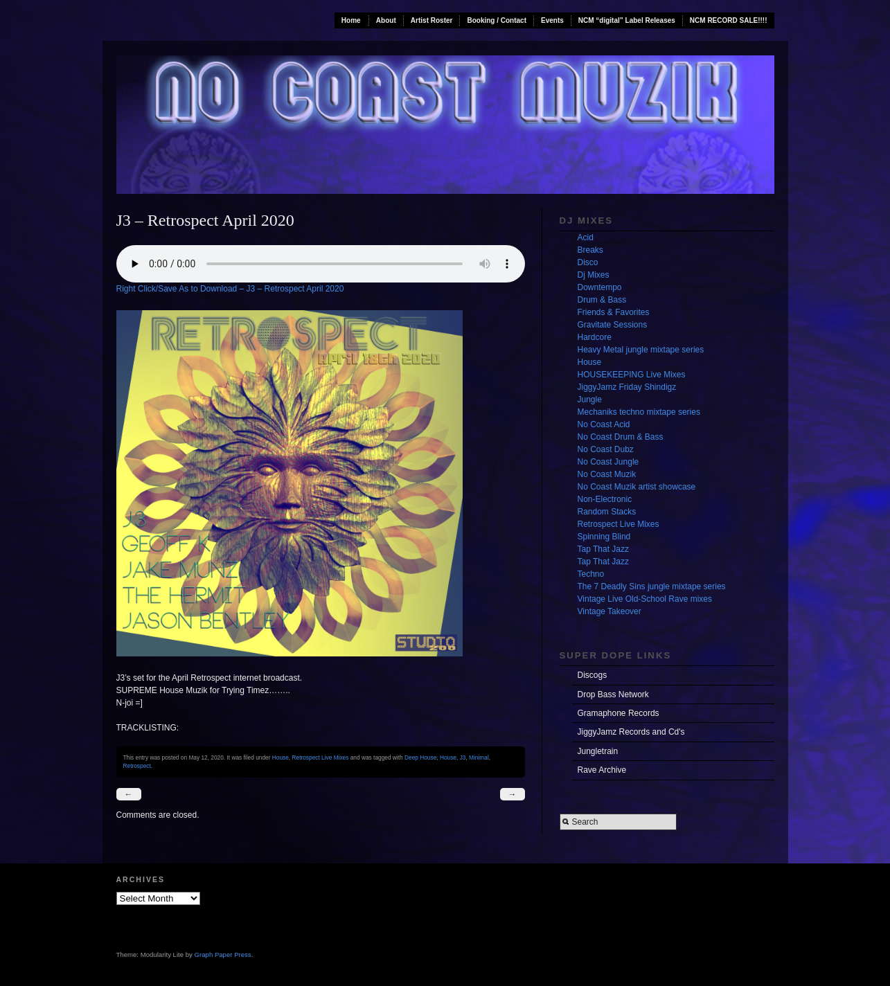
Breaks (590, 250)
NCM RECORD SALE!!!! (728, 20)
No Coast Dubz (606, 449)
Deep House (420, 757)
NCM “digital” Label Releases (626, 20)
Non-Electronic (605, 499)
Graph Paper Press (223, 954)
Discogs (592, 675)
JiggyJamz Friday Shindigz (627, 387)
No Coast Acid (604, 424)
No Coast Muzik (607, 474)
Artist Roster (432, 20)
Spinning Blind (604, 536)
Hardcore (595, 337)
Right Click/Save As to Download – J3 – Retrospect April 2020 (230, 289)
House (280, 757)
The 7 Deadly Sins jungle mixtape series (652, 586)
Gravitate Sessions (613, 325)
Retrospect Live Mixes (320, 757)
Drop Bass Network (613, 694)
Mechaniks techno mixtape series (639, 412)
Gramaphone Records (618, 713)
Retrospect (137, 765)
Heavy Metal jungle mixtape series (641, 350)
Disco (588, 262)
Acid (586, 237)
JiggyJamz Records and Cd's (631, 732)
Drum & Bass (602, 300)
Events (552, 20)
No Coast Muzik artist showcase (637, 487)
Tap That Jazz (603, 549)
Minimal (479, 757)
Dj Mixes (593, 275)
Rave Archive (602, 770)
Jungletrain (598, 751)
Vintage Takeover (609, 611)
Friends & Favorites (614, 312)
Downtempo (600, 287)
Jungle (590, 399)
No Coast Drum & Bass (621, 437)
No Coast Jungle (608, 462)
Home (351, 20)
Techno (591, 574)
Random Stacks (607, 512)
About (386, 20)
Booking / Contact (496, 20)
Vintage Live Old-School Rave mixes (645, 599)
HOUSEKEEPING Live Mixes (632, 374)
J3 (463, 757)
